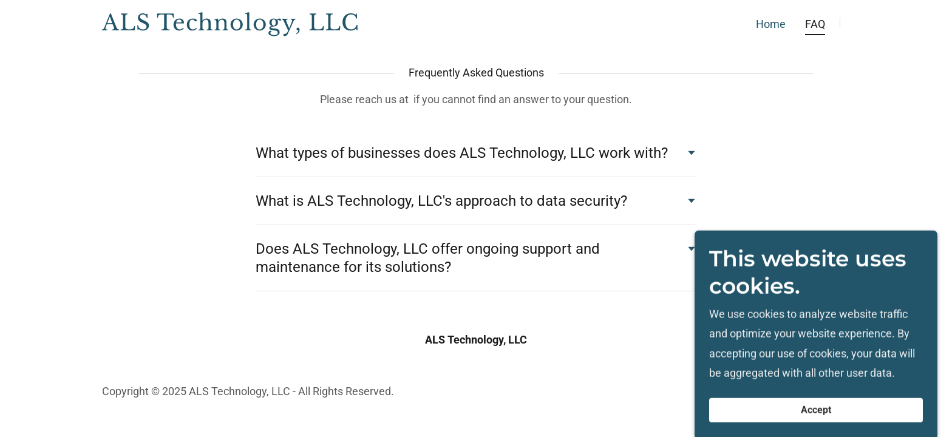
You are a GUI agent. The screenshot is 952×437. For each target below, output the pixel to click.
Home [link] (771, 24)
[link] (233, 26)
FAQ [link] (815, 24)
